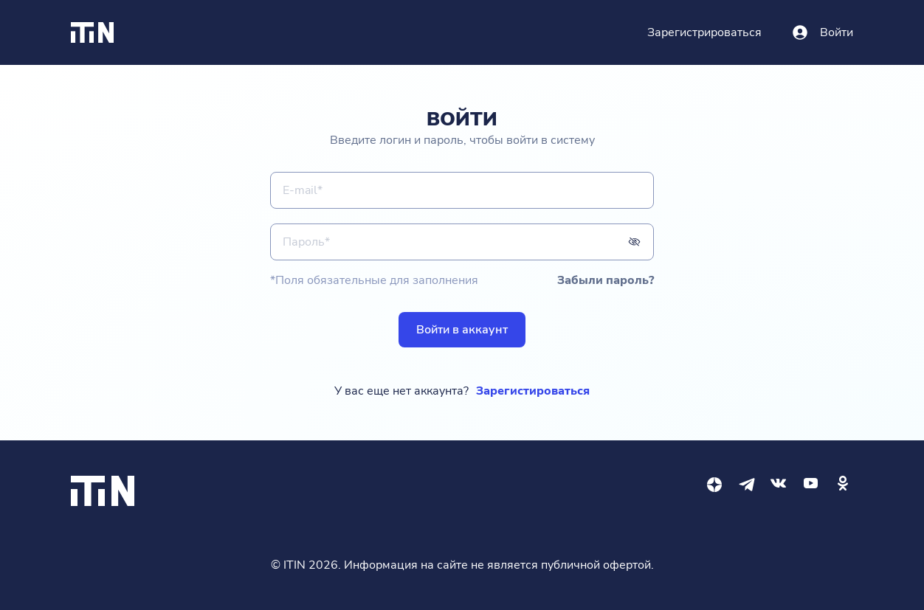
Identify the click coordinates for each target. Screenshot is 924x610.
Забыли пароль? (605, 280)
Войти (836, 32)
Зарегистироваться (533, 391)
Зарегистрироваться (704, 32)
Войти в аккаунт (462, 330)
